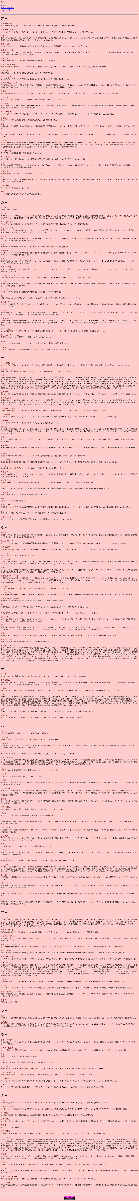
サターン (4, 6)
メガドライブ (5, 10)
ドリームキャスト (7, 8)
